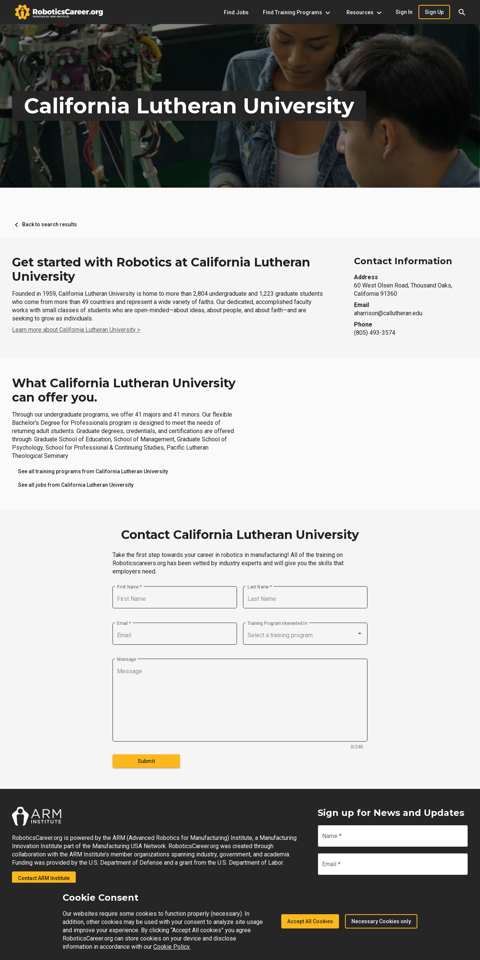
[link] (93, 471)
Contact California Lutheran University (240, 535)
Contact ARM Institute (44, 878)
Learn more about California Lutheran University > (76, 329)
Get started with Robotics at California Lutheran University (161, 269)
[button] (462, 12)
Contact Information (403, 261)
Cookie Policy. (171, 946)
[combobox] (305, 635)
